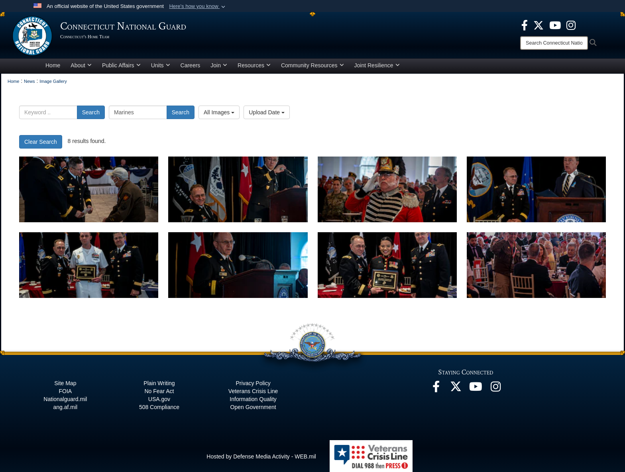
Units (160, 65)
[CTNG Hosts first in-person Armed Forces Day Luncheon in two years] (88, 189)
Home (52, 65)
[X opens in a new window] (538, 25)
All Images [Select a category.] (219, 112)
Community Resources (312, 65)
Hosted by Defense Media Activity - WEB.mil (261, 456)
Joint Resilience (377, 65)
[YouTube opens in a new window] (555, 25)
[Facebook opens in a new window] (524, 25)
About (81, 65)
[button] (198, 6)
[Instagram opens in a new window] (571, 25)
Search (91, 112)
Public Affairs (121, 65)
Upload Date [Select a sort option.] (267, 112)
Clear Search (40, 142)
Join (218, 65)
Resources (254, 65)
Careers (190, 65)
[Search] (554, 43)
